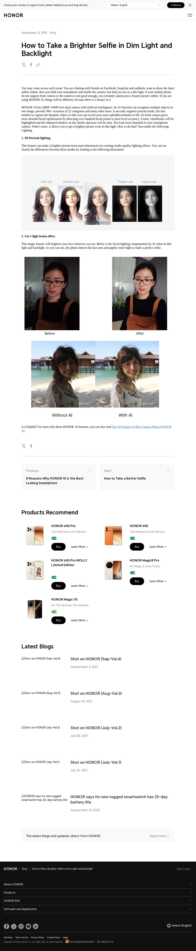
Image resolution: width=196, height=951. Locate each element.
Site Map (8, 937)
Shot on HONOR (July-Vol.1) (95, 762)
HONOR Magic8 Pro (144, 560)
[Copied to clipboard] (38, 65)
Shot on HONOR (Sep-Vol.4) (95, 659)
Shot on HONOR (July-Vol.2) (96, 728)
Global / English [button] (119, 5)
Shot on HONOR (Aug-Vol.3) (96, 693)
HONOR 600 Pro (63, 526)
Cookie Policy (53, 937)
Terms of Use (21, 937)
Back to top (183, 869)
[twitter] (24, 65)
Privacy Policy (37, 937)
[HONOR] (13, 868)
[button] (58, 547)
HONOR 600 (139, 526)
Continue (176, 5)
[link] (6, 926)
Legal (65, 937)
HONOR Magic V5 (64, 599)
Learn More (78, 546)
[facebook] (31, 65)
